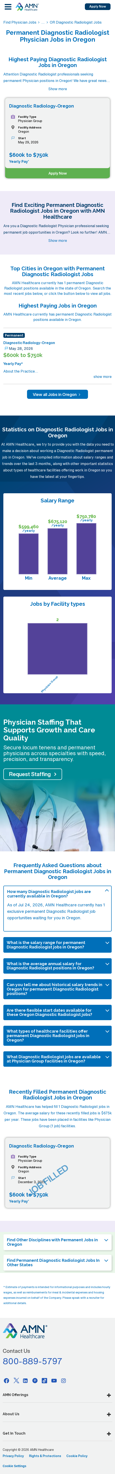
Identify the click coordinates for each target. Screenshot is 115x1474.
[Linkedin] (25, 1380)
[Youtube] (54, 1380)
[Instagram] (63, 1380)
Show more (57, 89)
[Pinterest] (35, 1380)
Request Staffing (30, 774)
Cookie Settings (14, 1466)
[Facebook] (6, 1380)
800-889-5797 (33, 1361)
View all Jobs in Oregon (57, 394)
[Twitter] (16, 1380)
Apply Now (97, 6)
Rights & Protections (45, 1456)
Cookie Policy (77, 1456)
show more (103, 376)
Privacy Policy (13, 1456)
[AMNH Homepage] (27, 6)
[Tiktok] (44, 1380)
